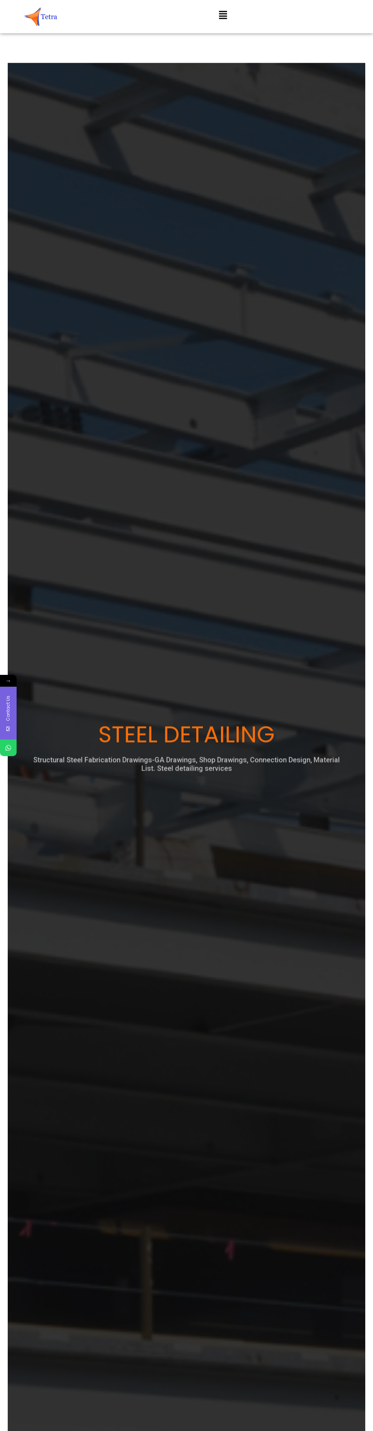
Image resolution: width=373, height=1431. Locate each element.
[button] (222, 15)
